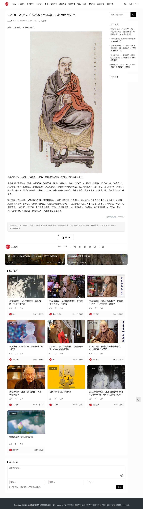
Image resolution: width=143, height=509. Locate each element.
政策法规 (101, 4)
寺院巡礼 (72, 4)
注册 (136, 4)
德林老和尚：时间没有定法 (21, 421)
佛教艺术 (92, 4)
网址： (76, 467)
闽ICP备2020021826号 (43, 489)
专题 (47, 4)
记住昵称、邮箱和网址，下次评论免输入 (24, 471)
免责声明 (110, 4)
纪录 (85, 4)
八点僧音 (21, 4)
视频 (79, 4)
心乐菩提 (39, 4)
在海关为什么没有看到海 (52, 381)
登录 (130, 4)
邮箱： (45, 467)
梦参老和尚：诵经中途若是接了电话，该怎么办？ (22, 382)
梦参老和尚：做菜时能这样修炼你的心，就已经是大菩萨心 (87, 341)
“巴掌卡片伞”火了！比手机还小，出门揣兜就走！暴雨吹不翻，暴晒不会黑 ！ (123, 31)
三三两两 (10, 21)
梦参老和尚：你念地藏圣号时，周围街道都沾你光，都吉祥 (54, 301)
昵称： (13, 467)
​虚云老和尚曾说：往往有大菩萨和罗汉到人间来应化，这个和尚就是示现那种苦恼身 (87, 382)
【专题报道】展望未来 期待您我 (122, 39)
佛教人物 (63, 4)
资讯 (14, 4)
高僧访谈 (30, 4)
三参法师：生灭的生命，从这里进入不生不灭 (22, 341)
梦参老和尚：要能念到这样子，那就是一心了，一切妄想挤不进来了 (87, 301)
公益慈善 (54, 4)
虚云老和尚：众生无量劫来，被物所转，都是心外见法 (22, 301)
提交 (96, 471)
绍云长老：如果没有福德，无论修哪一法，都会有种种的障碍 (54, 342)
